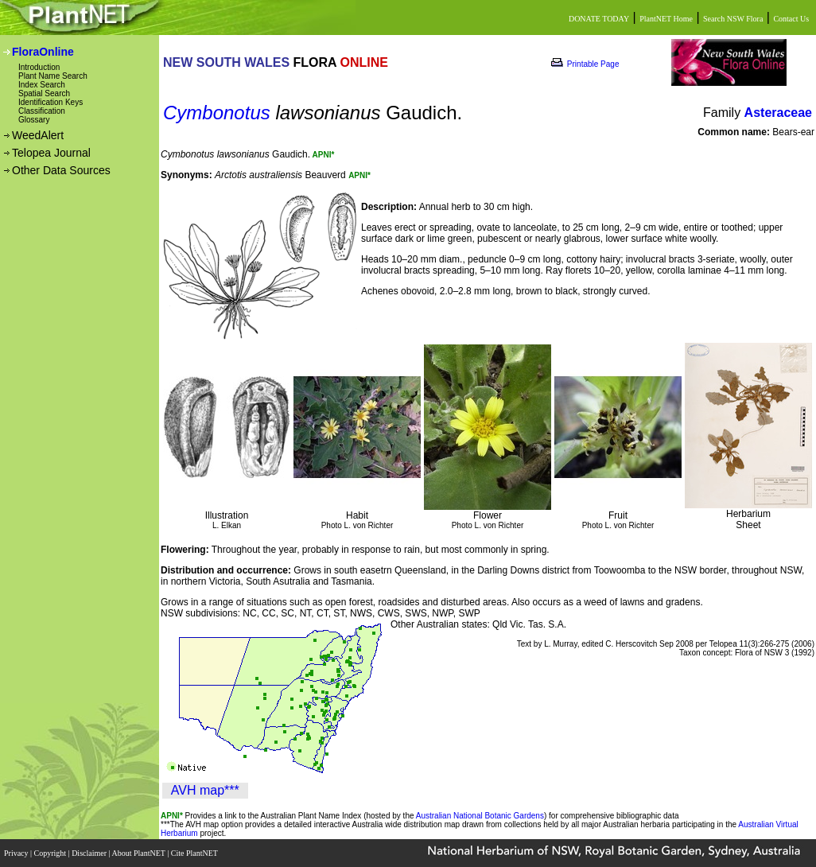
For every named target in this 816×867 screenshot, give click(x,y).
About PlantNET (139, 853)
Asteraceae (778, 112)
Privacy (17, 853)
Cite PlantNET (195, 853)
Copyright (51, 853)
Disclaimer (90, 853)
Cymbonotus (216, 112)
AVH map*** (205, 790)
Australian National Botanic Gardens (480, 815)
